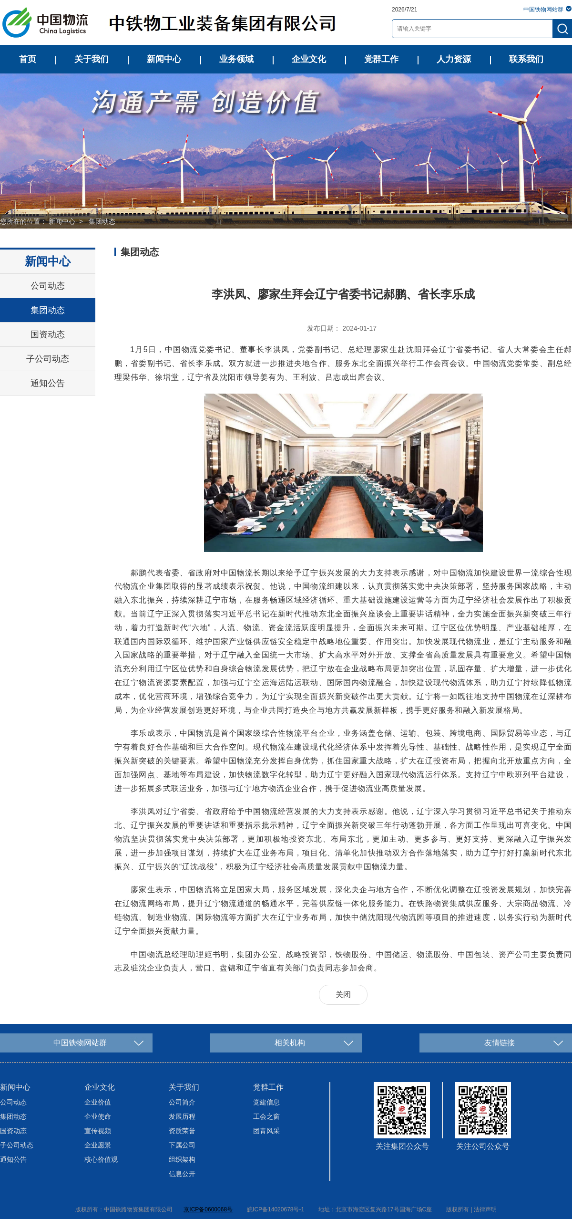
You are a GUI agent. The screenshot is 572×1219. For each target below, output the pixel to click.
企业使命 (97, 1116)
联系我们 (526, 59)
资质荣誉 (182, 1131)
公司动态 (48, 286)
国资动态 (48, 334)
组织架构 (182, 1159)
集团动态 (102, 221)
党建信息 (266, 1102)
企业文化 (309, 59)
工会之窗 (266, 1116)
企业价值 (97, 1102)
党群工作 (381, 59)
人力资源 (454, 59)
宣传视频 (97, 1131)
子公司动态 (47, 359)
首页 (27, 59)
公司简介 (182, 1102)
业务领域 (236, 59)
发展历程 (182, 1116)
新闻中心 (164, 59)
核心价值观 (101, 1159)
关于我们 (91, 59)
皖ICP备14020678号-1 (275, 1209)
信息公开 (182, 1173)
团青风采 (266, 1131)
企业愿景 (97, 1145)
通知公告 (48, 383)
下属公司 (182, 1145)
